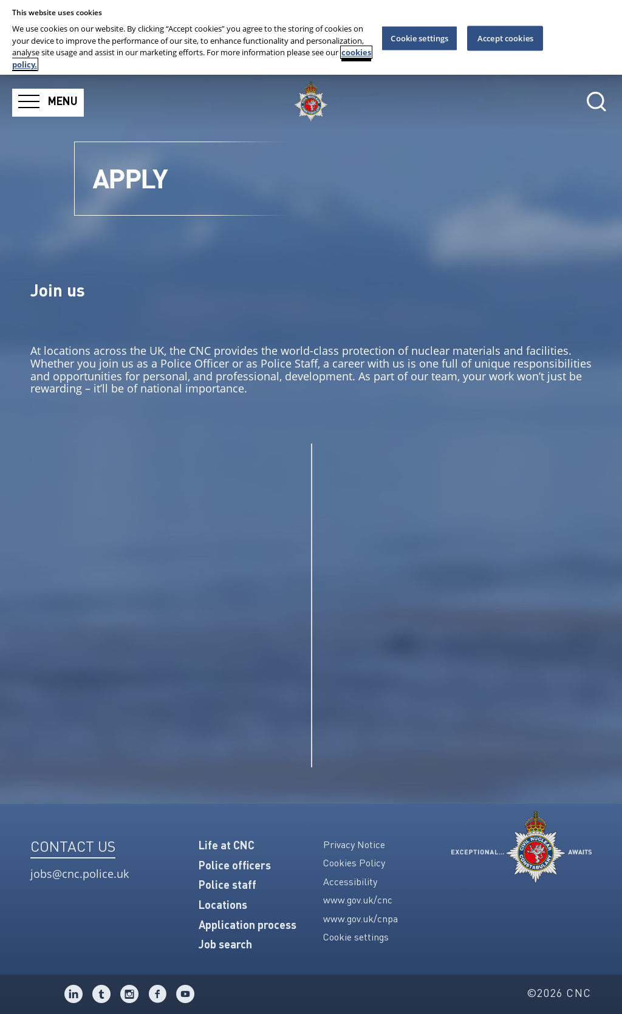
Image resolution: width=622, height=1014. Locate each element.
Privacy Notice (354, 846)
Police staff (227, 885)
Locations (223, 905)
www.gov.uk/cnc (357, 901)
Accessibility (350, 883)
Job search (225, 945)
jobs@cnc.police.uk (79, 874)
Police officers (235, 866)
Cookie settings (356, 938)
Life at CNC (227, 846)
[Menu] (48, 103)
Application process (247, 925)
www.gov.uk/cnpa (360, 920)
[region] (311, 37)
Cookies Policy (354, 864)
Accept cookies (505, 37)
